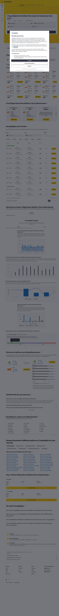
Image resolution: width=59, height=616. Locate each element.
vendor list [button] (16, 47)
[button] (29, 60)
